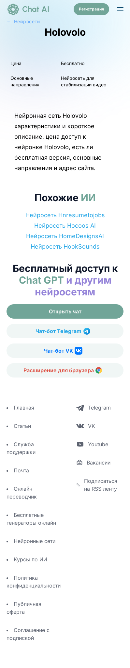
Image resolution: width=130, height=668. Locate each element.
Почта (21, 470)
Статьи (22, 426)
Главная (24, 407)
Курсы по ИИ (30, 559)
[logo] (28, 9)
